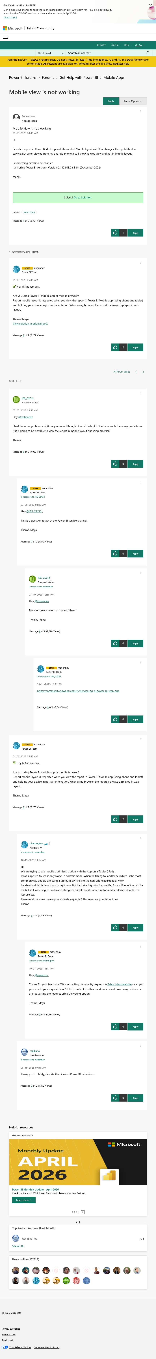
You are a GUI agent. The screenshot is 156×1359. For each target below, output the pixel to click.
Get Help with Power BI (79, 77)
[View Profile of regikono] (35, 1050)
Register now (121, 63)
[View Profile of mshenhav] (39, 268)
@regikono (41, 975)
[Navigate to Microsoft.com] (12, 28)
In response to (33, 496)
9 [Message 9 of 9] (48, 707)
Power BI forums (22, 77)
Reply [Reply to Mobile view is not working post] (135, 232)
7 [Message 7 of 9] (31, 541)
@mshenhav (25, 417)
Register (101, 44)
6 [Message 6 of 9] (23, 451)
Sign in (114, 44)
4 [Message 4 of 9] (31, 915)
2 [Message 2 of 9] (23, 335)
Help (126, 44)
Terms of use (9, 1334)
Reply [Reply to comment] (135, 347)
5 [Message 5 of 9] (39, 1014)
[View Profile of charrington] (36, 843)
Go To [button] (138, 45)
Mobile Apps (114, 77)
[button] (111, 101)
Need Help (29, 212)
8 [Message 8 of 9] (39, 631)
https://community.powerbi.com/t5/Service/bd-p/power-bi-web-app (78, 691)
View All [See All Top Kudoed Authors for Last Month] (18, 1246)
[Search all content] (108, 52)
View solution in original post (30, 323)
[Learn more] (24, 1200)
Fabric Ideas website (119, 984)
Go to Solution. (83, 197)
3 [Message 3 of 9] (31, 1085)
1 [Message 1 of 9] (23, 220)
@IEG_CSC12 (34, 511)
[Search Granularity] (50, 52)
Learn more (10, 17)
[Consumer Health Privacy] (47, 1347)
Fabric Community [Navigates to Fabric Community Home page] (40, 28)
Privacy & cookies (11, 1328)
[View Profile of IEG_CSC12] (28, 398)
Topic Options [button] (132, 101)
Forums (48, 77)
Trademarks (8, 1340)
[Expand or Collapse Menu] (5, 37)
